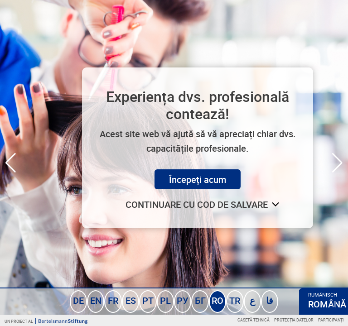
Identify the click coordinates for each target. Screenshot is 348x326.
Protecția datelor (294, 320)
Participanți (330, 320)
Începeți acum (197, 179)
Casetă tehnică (253, 320)
